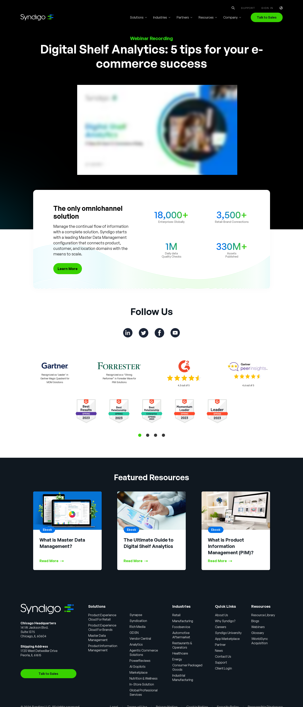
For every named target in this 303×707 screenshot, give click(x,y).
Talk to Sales (267, 17)
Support (248, 8)
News (219, 651)
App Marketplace (227, 639)
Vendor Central (140, 638)
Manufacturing (182, 621)
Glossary (257, 633)
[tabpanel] (151, 411)
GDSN (134, 633)
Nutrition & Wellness (143, 678)
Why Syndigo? (225, 621)
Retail (176, 615)
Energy (177, 659)
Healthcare (180, 653)
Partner (220, 645)
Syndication (138, 621)
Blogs (255, 621)
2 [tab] (147, 435)
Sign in (267, 8)
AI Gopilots (137, 667)
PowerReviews (139, 661)
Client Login (223, 668)
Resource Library (263, 615)
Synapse (135, 615)
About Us (221, 615)
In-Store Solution (141, 684)
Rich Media (137, 627)
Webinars (258, 627)
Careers (220, 627)
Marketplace (138, 672)
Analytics (136, 644)
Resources (206, 17)
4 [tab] (163, 435)
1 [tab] (139, 435)
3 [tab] (155, 435)
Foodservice (181, 627)
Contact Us (223, 656)
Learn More (68, 268)
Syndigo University (228, 633)
